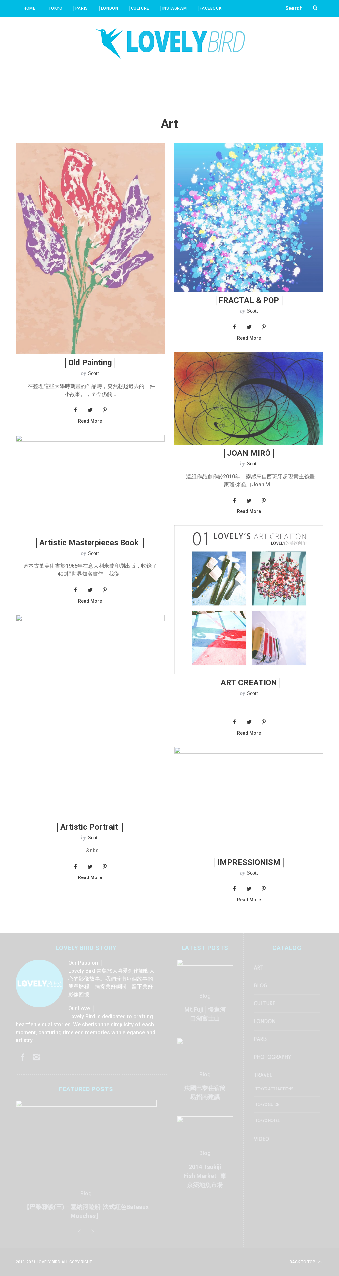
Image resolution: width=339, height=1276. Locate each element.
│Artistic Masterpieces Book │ (90, 542)
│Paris (80, 8)
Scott (93, 373)
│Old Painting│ (90, 362)
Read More (90, 421)
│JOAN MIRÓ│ (248, 453)
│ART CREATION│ (249, 682)
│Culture (138, 8)
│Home (28, 8)
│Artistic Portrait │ (90, 827)
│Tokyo (54, 8)
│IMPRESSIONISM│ (249, 862)
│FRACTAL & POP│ (249, 300)
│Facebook (209, 8)
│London (108, 8)
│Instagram (173, 8)
